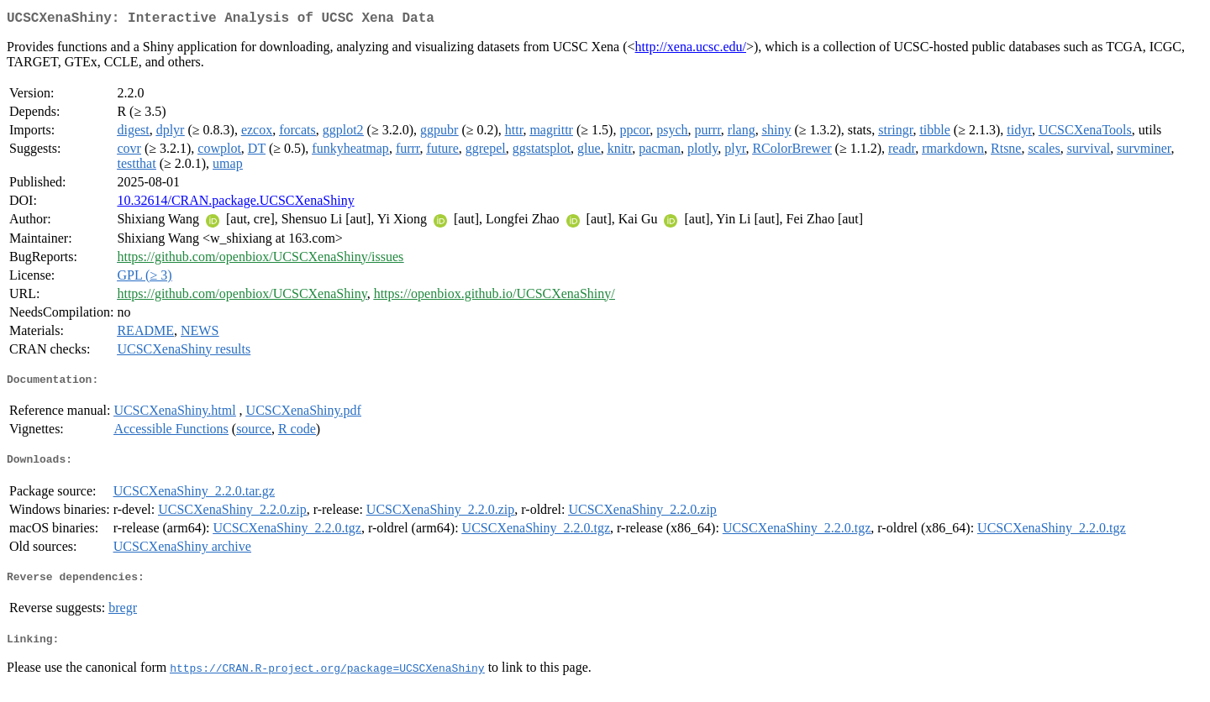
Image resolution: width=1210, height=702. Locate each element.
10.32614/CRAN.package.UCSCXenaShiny (235, 203)
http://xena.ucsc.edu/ (690, 50)
